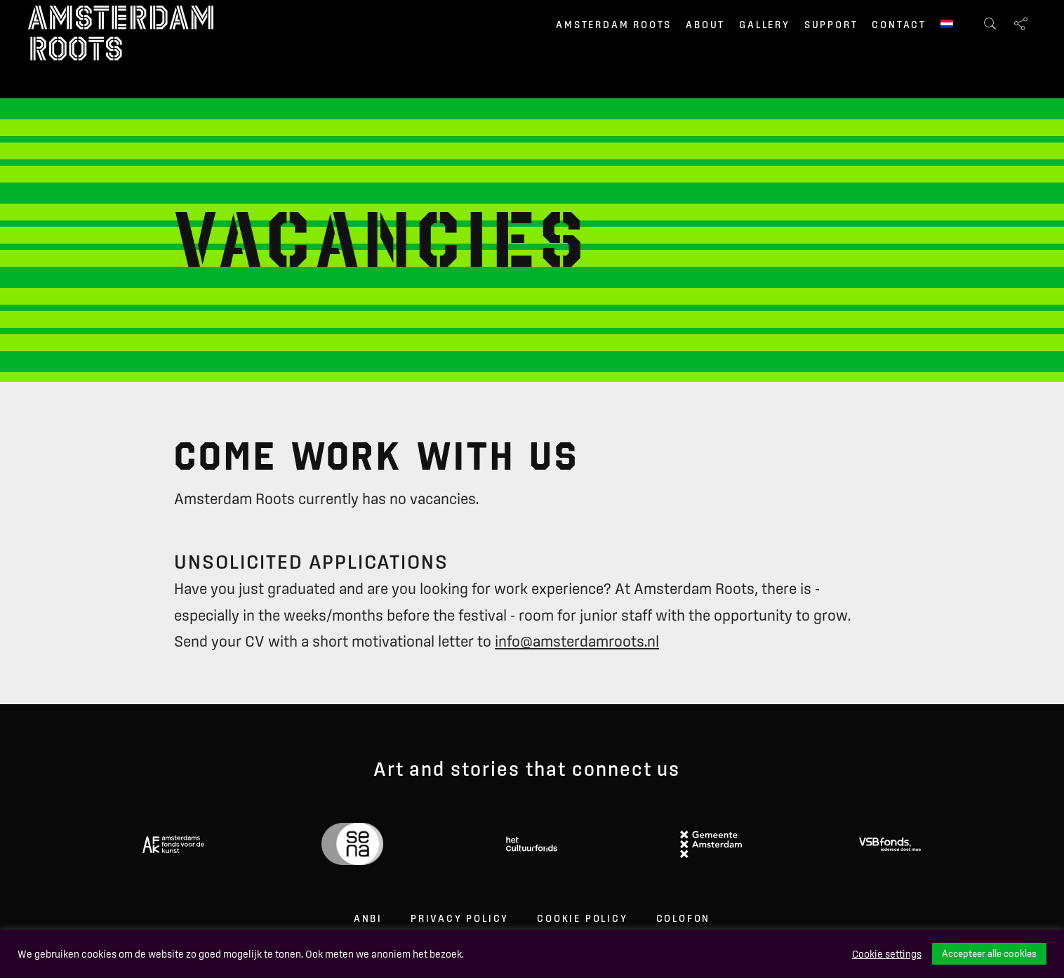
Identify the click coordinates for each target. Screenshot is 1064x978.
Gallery (764, 24)
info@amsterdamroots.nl (577, 641)
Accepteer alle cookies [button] (989, 953)
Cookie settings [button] (887, 954)
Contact (899, 24)
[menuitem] (946, 25)
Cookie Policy (582, 918)
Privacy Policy (460, 918)
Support (831, 24)
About (705, 24)
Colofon (683, 918)
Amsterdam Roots (614, 24)
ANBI (368, 918)
